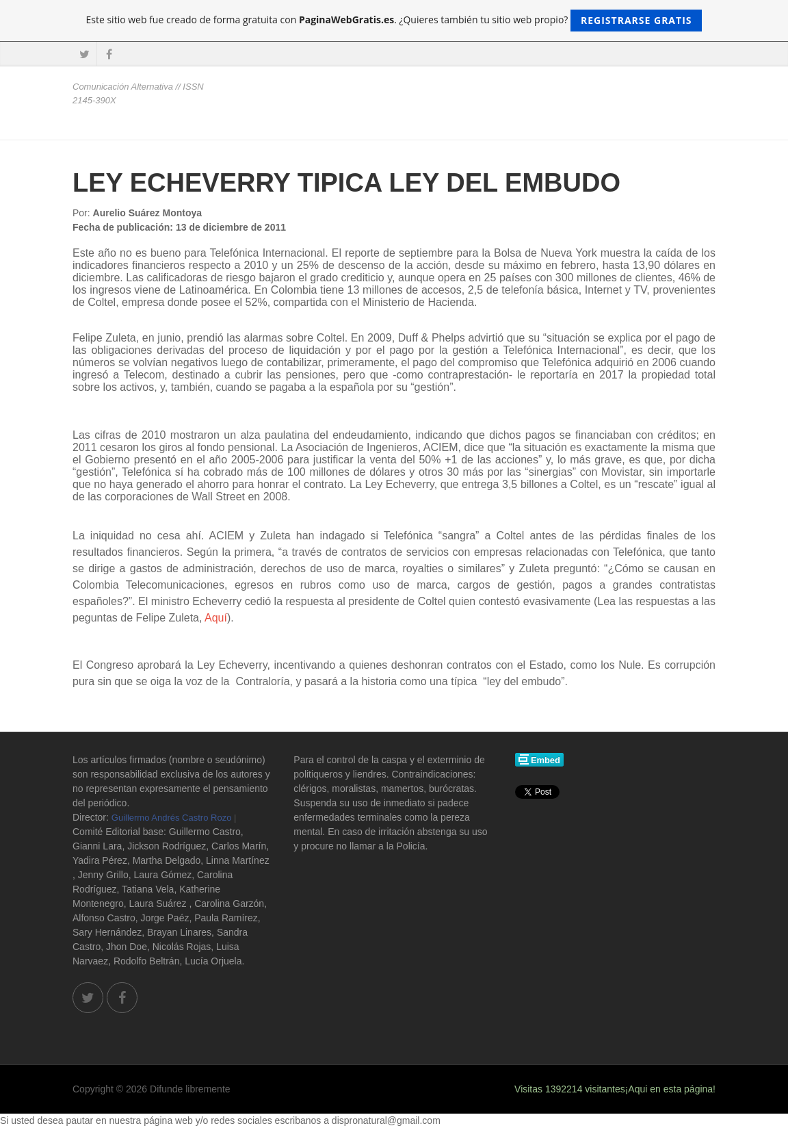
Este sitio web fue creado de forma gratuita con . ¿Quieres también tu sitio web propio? (394, 20)
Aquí (216, 618)
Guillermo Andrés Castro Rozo (171, 817)
